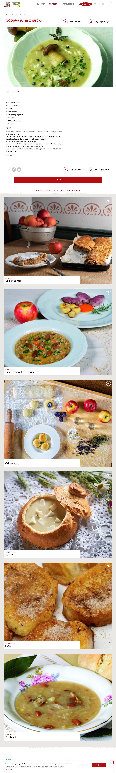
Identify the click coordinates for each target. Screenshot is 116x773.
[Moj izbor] (94, 4)
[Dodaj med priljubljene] (72, 21)
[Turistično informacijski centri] (98, 4)
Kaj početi (11, 15)
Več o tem (8, 769)
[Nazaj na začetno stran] (7, 4)
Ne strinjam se (83, 765)
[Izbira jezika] (110, 4)
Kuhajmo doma (19, 15)
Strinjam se (98, 765)
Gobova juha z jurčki (29, 15)
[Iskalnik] (102, 4)
